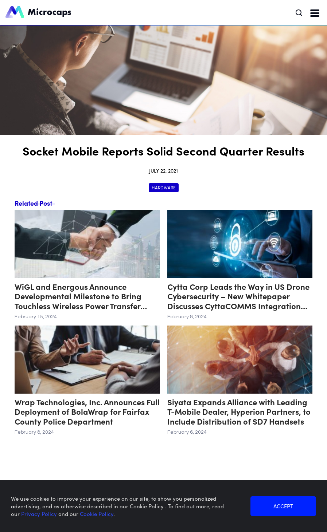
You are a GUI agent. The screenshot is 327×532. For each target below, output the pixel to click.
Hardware (164, 187)
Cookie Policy (96, 513)
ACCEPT (283, 506)
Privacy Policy (39, 513)
